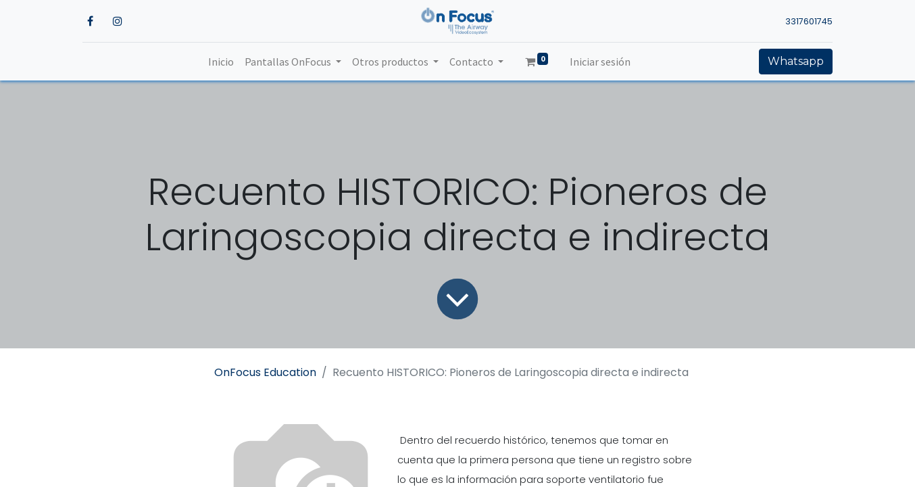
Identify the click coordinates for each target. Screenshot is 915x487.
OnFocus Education (265, 372)
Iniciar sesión (600, 61)
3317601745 (809, 21)
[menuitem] (221, 61)
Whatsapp (796, 61)
